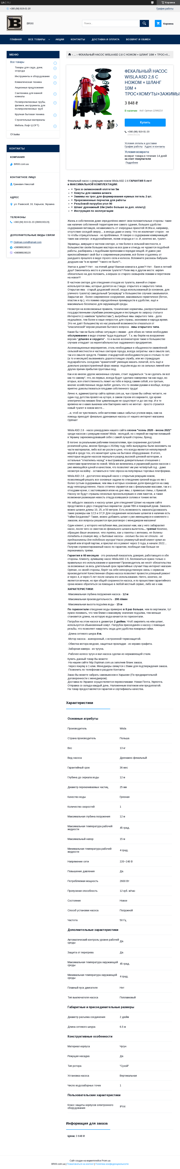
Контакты (78, 39)
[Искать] (144, 23)
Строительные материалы (30, 119)
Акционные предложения (29, 87)
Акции (59, 39)
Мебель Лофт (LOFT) (27, 125)
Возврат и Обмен (138, 39)
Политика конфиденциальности (112, 1164)
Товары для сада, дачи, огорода (29, 69)
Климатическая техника (28, 82)
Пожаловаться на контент (80, 1164)
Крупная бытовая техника (29, 114)
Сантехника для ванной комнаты (28, 95)
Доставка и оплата (105, 39)
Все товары (36, 39)
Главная (16, 39)
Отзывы (15, 134)
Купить (145, 122)
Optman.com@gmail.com (28, 242)
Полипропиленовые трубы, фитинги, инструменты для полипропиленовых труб (30, 105)
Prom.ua (106, 1160)
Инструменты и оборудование (32, 76)
